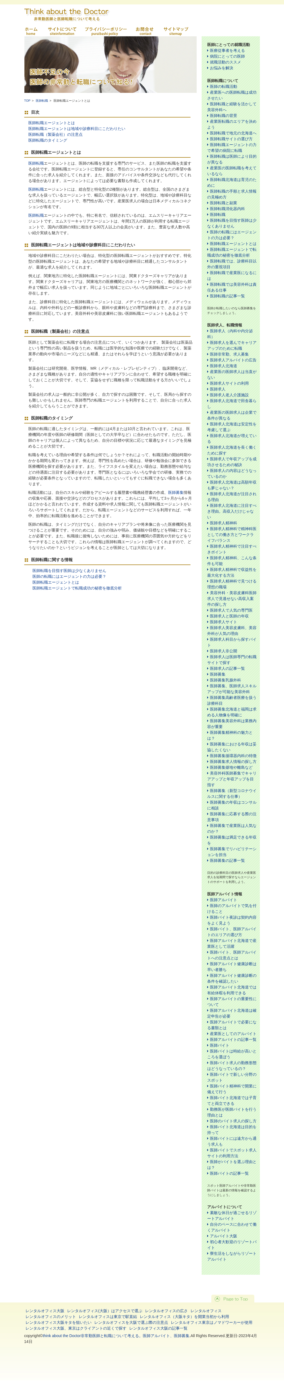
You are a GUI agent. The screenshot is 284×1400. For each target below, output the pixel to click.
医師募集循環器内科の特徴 (233, 755)
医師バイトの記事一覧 (229, 1173)
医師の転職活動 (223, 86)
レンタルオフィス (206, 1311)
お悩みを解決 (221, 68)
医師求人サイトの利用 (229, 383)
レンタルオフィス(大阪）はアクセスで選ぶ (104, 1311)
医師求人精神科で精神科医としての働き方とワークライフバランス (232, 535)
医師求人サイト (223, 622)
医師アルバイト (223, 900)
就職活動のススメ (225, 62)
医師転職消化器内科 (227, 208)
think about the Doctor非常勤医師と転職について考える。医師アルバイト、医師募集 (116, 1335)
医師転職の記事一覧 (227, 296)
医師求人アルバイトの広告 (233, 360)
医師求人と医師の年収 (229, 616)
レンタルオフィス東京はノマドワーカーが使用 (211, 1322)
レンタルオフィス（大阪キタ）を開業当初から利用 (184, 1316)
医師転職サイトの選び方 (231, 139)
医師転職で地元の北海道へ (233, 133)
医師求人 (217, 389)
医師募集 (176, 492)
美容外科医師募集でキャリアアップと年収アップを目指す (232, 779)
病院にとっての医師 (227, 56)
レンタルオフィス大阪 (45, 1311)
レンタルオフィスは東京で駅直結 (108, 1316)
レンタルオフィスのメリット (51, 1316)
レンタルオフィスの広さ (166, 1311)
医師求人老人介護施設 (229, 395)
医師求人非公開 (223, 651)
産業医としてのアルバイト (233, 1033)
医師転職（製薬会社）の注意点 (55, 134)
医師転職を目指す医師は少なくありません (69, 570)
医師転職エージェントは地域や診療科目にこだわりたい (76, 128)
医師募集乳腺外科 (225, 680)
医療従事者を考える (227, 50)
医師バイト (219, 1045)
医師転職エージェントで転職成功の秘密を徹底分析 (77, 588)
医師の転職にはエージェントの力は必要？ (69, 576)
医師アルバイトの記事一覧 (233, 1039)
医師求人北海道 (223, 366)
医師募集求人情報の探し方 (233, 761)
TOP (27, 100)
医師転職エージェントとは (51, 123)
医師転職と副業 (223, 203)
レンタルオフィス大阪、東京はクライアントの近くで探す (76, 1328)
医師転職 (42, 100)
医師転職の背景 (223, 115)
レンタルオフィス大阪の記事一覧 (158, 1328)
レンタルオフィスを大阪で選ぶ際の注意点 (131, 1322)
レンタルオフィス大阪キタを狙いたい (59, 1322)
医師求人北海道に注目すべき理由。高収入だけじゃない (232, 511)
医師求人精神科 (223, 523)
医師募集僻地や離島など (231, 767)
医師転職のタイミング (47, 140)
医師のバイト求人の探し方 (233, 1121)
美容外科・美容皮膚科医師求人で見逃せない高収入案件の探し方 (232, 599)
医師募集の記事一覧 (227, 860)
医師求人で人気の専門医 (231, 610)
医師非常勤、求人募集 (229, 354)
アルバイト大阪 (223, 1236)
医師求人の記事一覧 (227, 668)
